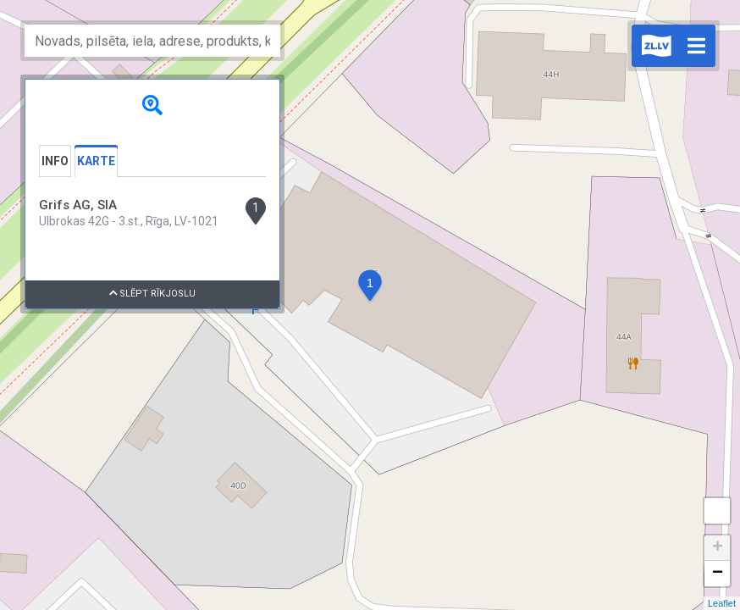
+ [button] (717, 548)
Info (55, 161)
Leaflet (722, 603)
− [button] (717, 573)
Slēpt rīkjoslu (152, 293)
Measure (717, 511)
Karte (96, 161)
